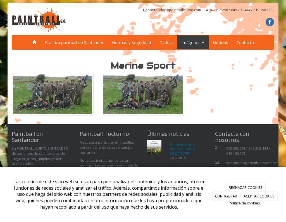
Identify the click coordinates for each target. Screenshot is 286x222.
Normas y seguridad (131, 42)
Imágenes (192, 42)
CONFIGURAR (226, 196)
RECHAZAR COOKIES (246, 187)
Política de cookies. (245, 203)
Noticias (220, 42)
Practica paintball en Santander (74, 42)
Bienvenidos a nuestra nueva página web (183, 149)
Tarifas (166, 42)
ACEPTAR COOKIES (259, 196)
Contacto (245, 42)
